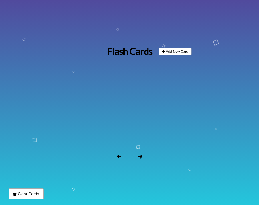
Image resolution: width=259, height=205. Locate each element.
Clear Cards (26, 194)
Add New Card (175, 52)
